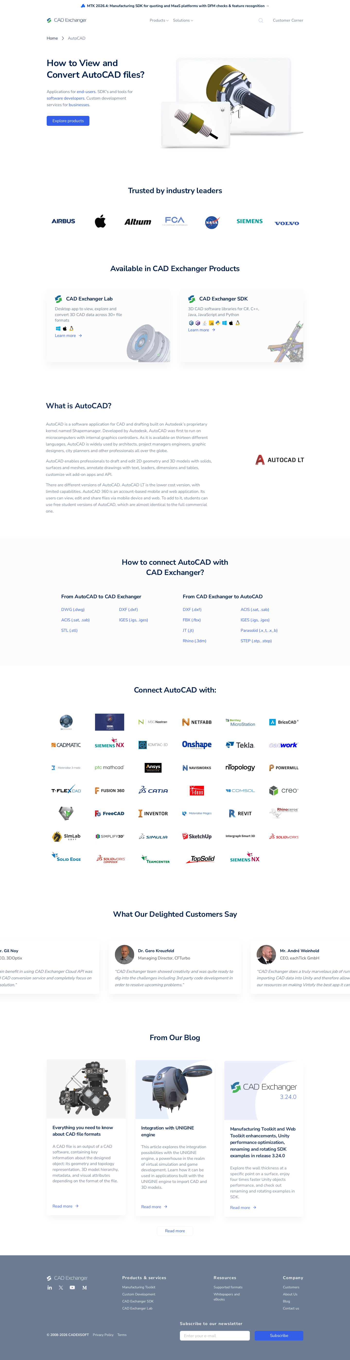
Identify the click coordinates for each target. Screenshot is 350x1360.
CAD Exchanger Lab (137, 1308)
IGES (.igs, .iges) (133, 620)
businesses (79, 105)
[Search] (260, 20)
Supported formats (228, 1287)
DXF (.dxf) (128, 609)
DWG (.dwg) (73, 609)
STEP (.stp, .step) (256, 641)
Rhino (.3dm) (194, 641)
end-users (86, 91)
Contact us (291, 1308)
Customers (291, 1287)
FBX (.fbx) (192, 620)
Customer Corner (288, 20)
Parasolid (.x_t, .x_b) (259, 630)
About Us (290, 1294)
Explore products (68, 121)
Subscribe (279, 1335)
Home (52, 38)
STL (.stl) (69, 630)
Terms (122, 1335)
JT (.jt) (188, 630)
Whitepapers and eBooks (227, 1297)
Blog (286, 1301)
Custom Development (138, 1294)
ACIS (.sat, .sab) (75, 620)
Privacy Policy (103, 1335)
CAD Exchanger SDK (138, 1301)
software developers (65, 98)
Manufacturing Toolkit (138, 1287)
